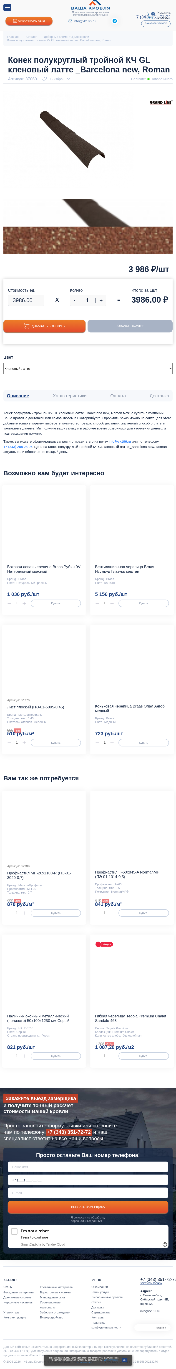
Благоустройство (51, 1317)
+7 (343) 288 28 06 (17, 447)
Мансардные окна (52, 1297)
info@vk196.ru (84, 21)
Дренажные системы (17, 1297)
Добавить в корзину (44, 326)
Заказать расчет (130, 326)
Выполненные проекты (107, 1297)
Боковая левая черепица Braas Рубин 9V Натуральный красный (43, 569)
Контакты (97, 1317)
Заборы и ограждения (55, 1312)
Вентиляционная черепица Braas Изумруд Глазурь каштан (124, 569)
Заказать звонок (156, 23)
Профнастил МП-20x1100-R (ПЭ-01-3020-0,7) (39, 875)
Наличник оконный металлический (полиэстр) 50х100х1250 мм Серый (38, 1018)
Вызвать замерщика (88, 1207)
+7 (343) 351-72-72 (69, 1132)
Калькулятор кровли (29, 21)
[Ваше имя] (88, 1167)
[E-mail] (88, 1193)
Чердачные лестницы (18, 1302)
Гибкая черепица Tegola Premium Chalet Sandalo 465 (130, 1018)
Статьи (96, 1302)
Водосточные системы (55, 1292)
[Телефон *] (88, 1180)
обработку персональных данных (88, 1219)
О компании (99, 1287)
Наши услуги (100, 1292)
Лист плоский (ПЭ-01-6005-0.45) (35, 707)
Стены (7, 1287)
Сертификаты (101, 1312)
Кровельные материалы (56, 1287)
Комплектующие (14, 1317)
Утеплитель (11, 1312)
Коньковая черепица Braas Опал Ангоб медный (130, 708)
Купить (56, 603)
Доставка (97, 1307)
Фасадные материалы (18, 1292)
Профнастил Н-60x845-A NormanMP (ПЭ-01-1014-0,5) (127, 874)
